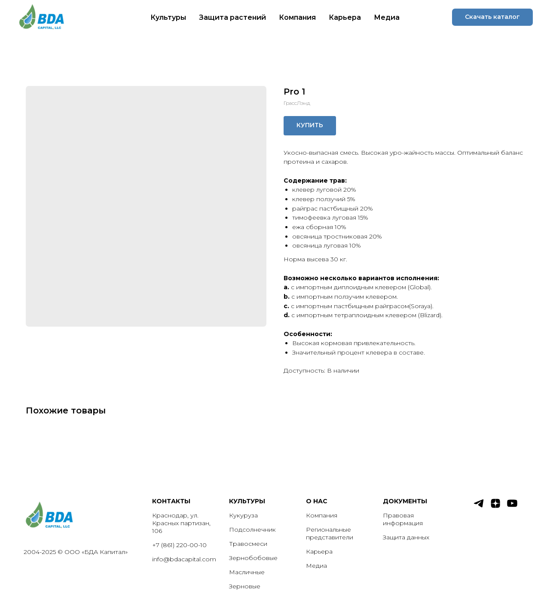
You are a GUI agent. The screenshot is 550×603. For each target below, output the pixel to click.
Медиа (387, 17)
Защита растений (232, 17)
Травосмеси (248, 544)
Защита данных (406, 537)
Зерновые (244, 586)
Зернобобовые (253, 558)
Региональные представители (329, 533)
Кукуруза (243, 515)
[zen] (495, 507)
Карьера (345, 17)
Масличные (247, 572)
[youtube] (512, 507)
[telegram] (479, 507)
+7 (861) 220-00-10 (179, 545)
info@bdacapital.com (184, 559)
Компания (297, 17)
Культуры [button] (168, 17)
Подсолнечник (252, 529)
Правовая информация (403, 519)
